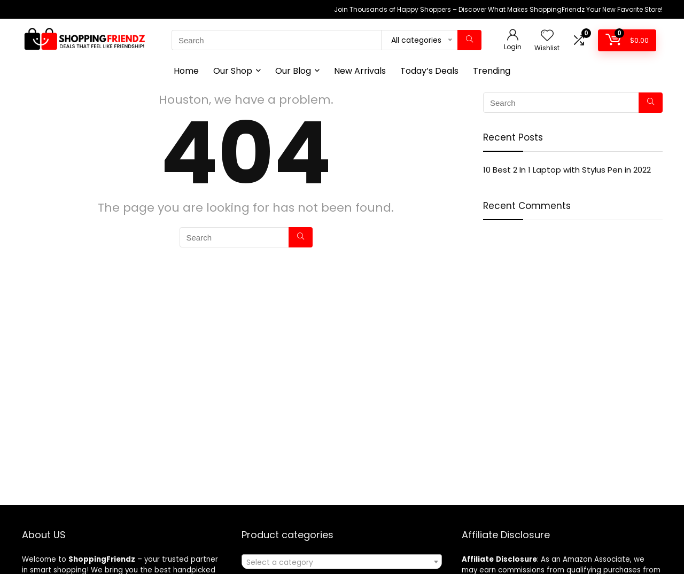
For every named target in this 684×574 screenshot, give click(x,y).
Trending (491, 71)
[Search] (469, 40)
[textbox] (341, 562)
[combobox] (342, 561)
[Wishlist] (547, 36)
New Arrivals (360, 71)
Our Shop (232, 71)
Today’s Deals (429, 71)
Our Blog (293, 71)
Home (186, 71)
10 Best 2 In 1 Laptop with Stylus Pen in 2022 (567, 169)
